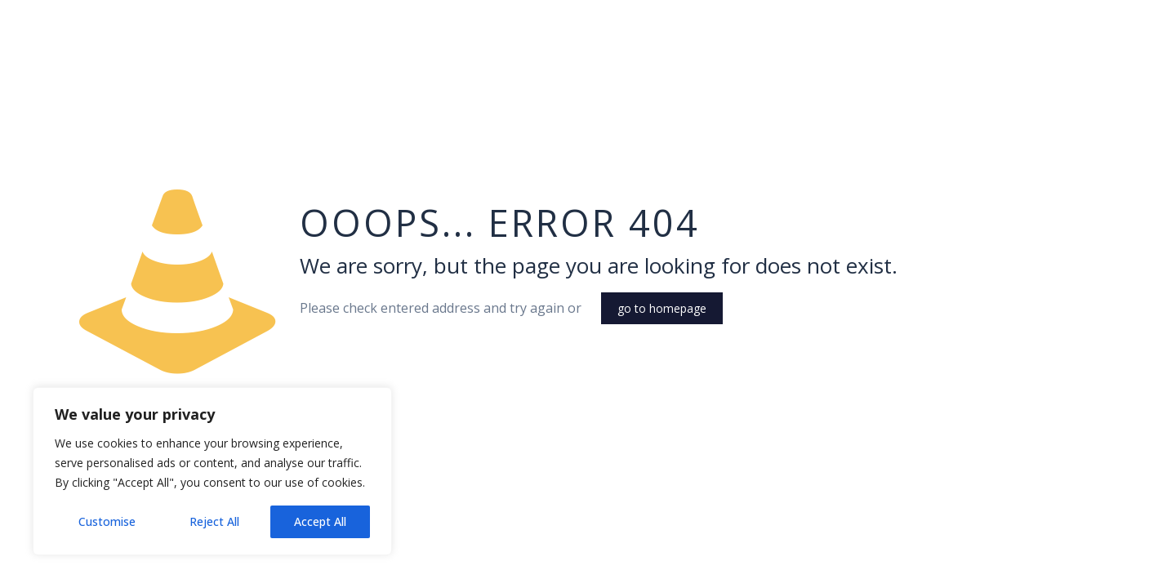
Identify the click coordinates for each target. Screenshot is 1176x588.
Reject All (214, 521)
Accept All (320, 521)
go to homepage (661, 308)
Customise (107, 521)
